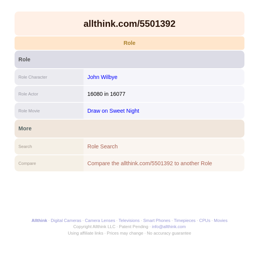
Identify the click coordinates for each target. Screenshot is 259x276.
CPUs (204, 220)
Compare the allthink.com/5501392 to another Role (149, 163)
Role (129, 43)
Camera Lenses (100, 220)
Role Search (102, 146)
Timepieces (185, 220)
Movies (220, 220)
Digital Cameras (66, 220)
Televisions (129, 220)
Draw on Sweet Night (113, 111)
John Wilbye (102, 77)
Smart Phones (156, 220)
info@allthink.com (168, 226)
